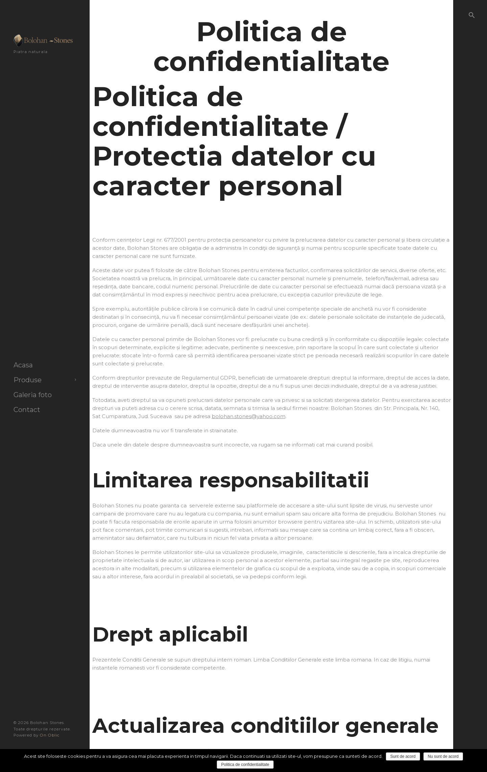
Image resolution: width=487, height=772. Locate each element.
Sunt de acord (403, 756)
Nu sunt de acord (443, 756)
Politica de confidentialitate (245, 764)
